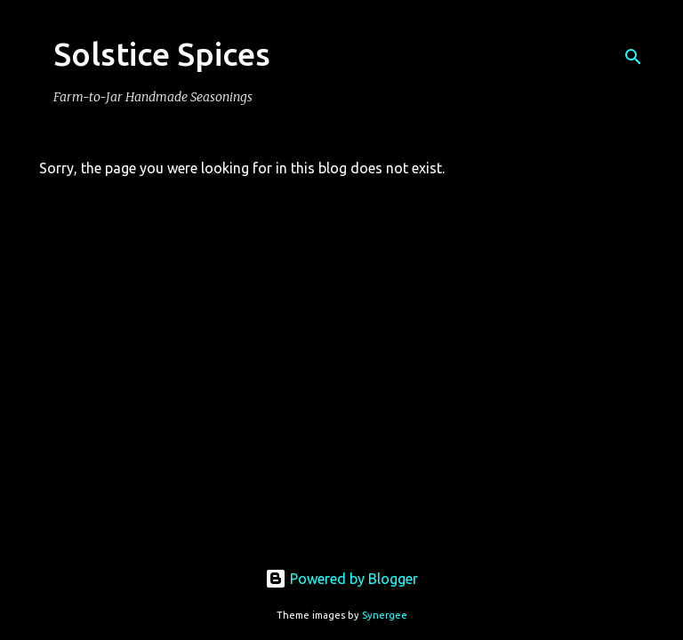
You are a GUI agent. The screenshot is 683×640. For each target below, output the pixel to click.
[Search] (633, 57)
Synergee (384, 615)
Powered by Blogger (341, 579)
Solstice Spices (161, 54)
